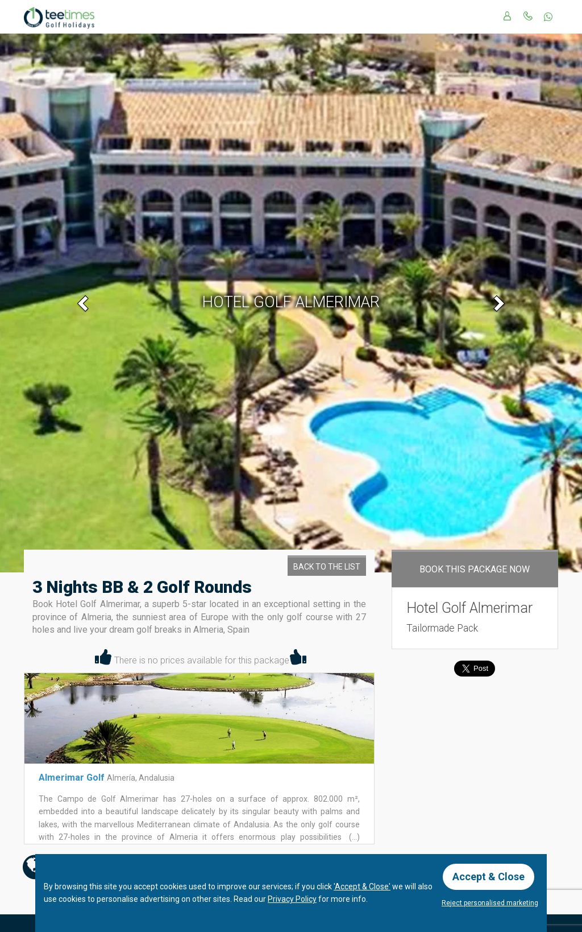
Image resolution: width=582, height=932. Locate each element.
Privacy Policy (292, 899)
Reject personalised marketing (490, 903)
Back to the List (326, 566)
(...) (353, 837)
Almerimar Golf (73, 777)
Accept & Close (488, 876)
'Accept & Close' (362, 886)
